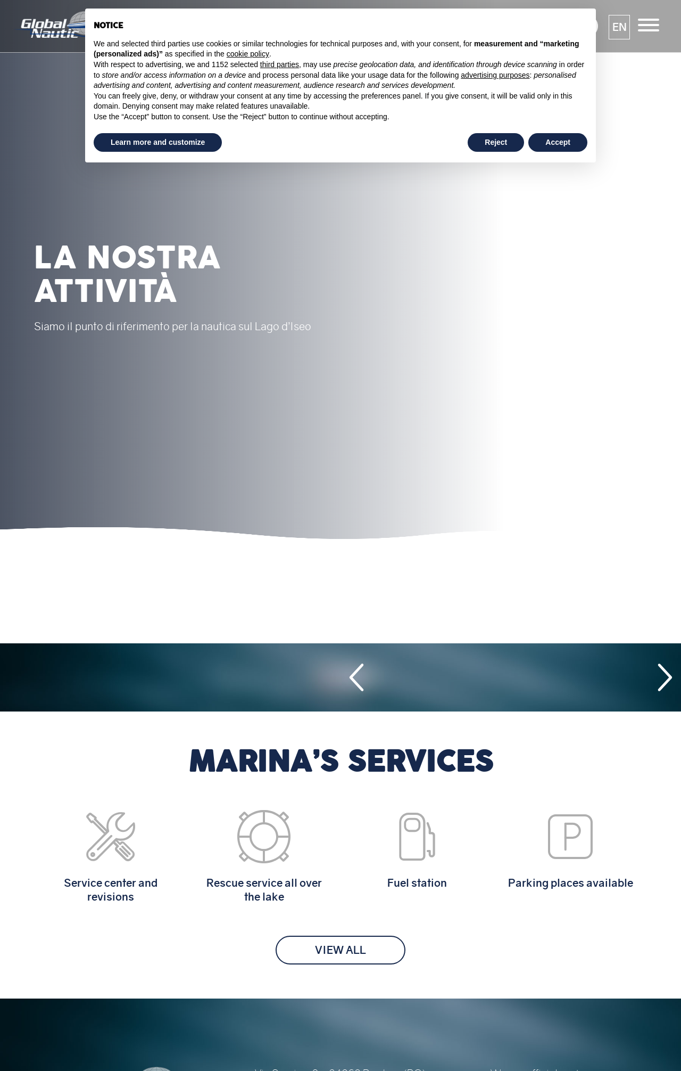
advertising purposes (495, 75)
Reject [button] (496, 142)
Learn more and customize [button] (158, 142)
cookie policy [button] (248, 54)
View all (340, 950)
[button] (619, 27)
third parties (279, 64)
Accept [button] (557, 142)
